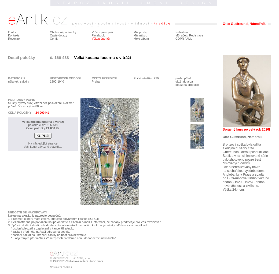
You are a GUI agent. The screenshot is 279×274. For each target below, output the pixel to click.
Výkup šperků (101, 38)
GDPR (179, 38)
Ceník (54, 38)
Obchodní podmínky (63, 32)
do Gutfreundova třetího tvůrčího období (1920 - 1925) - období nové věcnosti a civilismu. (246, 182)
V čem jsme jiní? (102, 32)
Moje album (141, 38)
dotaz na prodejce (187, 84)
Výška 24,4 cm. (234, 189)
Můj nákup (140, 35)
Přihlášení (182, 32)
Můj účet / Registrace (189, 35)
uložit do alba (184, 81)
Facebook (98, 35)
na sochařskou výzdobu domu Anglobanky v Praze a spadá (244, 172)
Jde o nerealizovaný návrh (241, 167)
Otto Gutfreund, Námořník (242, 137)
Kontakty (14, 35)
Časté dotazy (58, 35)
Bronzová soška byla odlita (242, 144)
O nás (12, 32)
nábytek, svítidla (18, 81)
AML (189, 38)
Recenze (14, 38)
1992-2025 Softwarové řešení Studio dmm (78, 261)
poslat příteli (183, 78)
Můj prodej (140, 32)
